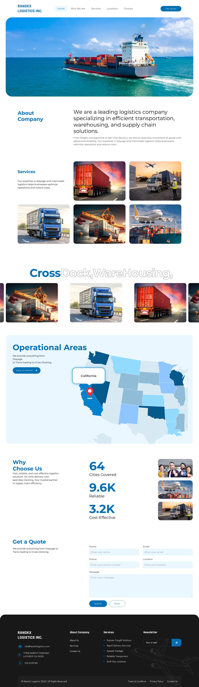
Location (148, 559)
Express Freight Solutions (117, 640)
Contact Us (75, 651)
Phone (93, 559)
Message (94, 572)
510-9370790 (31, 663)
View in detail (26, 370)
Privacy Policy (156, 681)
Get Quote (171, 8)
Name (92, 546)
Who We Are (78, 8)
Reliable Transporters (116, 656)
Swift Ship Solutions (115, 661)
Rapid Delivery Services (117, 645)
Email (146, 546)
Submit (98, 603)
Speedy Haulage (113, 651)
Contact (128, 8)
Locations (112, 8)
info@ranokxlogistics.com (37, 646)
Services (96, 8)
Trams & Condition (137, 681)
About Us (74, 640)
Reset (117, 603)
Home (61, 8)
